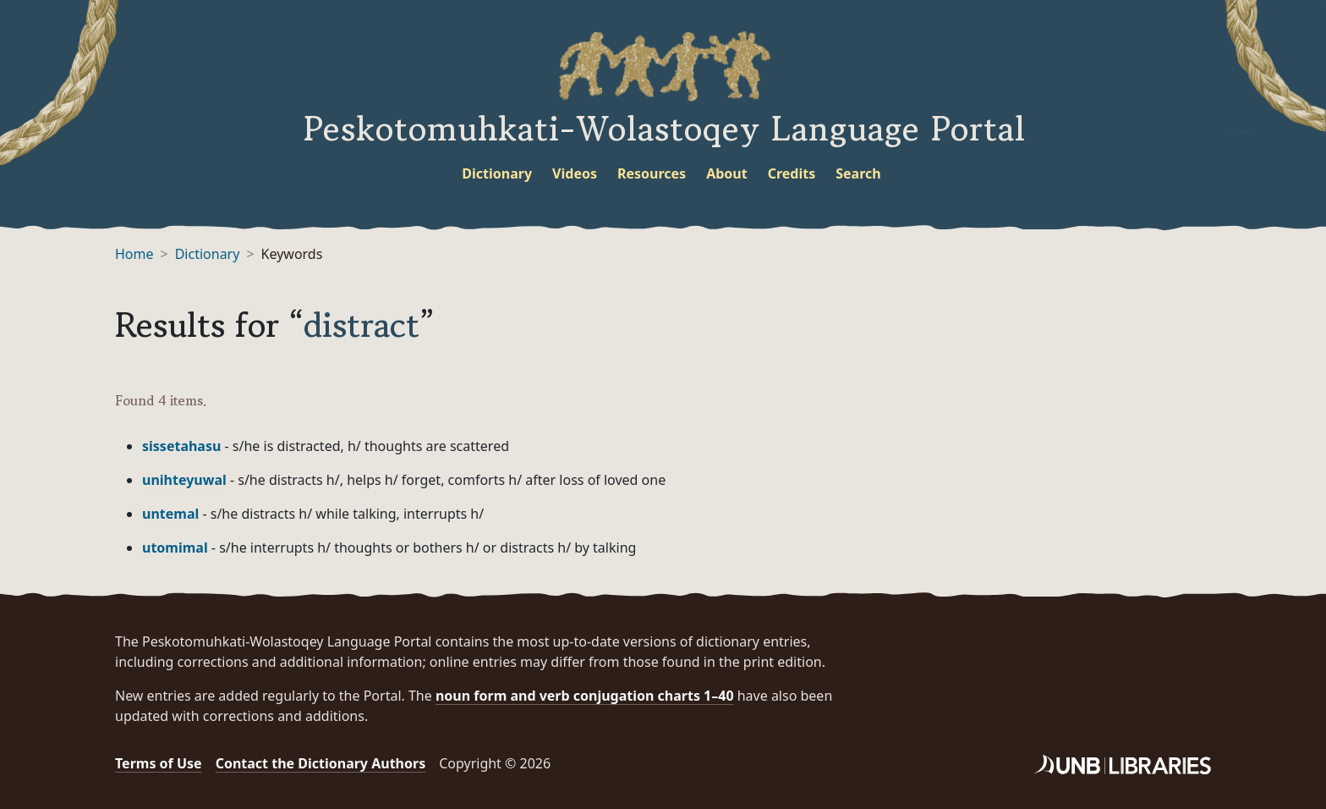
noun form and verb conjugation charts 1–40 (585, 695)
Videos (574, 173)
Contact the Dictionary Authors (321, 763)
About (727, 173)
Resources (651, 173)
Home (134, 254)
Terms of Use (158, 763)
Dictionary (497, 173)
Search (858, 173)
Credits (792, 173)
